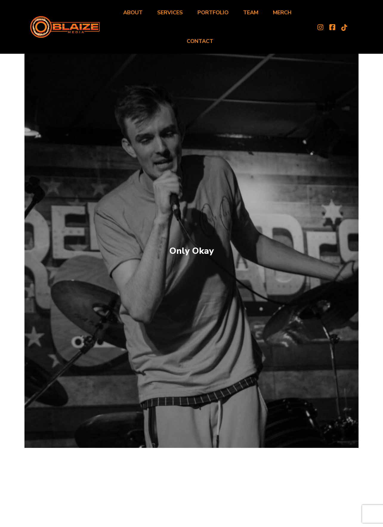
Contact (200, 41)
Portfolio (212, 12)
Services (170, 12)
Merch (282, 12)
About (133, 12)
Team (250, 12)
